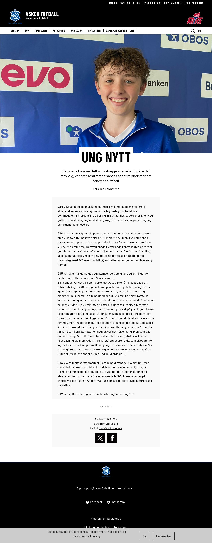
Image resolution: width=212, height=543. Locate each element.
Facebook (96, 502)
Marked (113, 3)
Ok (144, 536)
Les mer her (163, 536)
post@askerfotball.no (100, 488)
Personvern (120, 527)
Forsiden (98, 188)
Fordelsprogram (194, 3)
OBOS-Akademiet (173, 3)
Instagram (118, 502)
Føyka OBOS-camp (152, 3)
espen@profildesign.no (110, 428)
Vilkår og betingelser (97, 527)
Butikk (136, 3)
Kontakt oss (124, 488)
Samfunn (125, 3)
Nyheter (112, 188)
